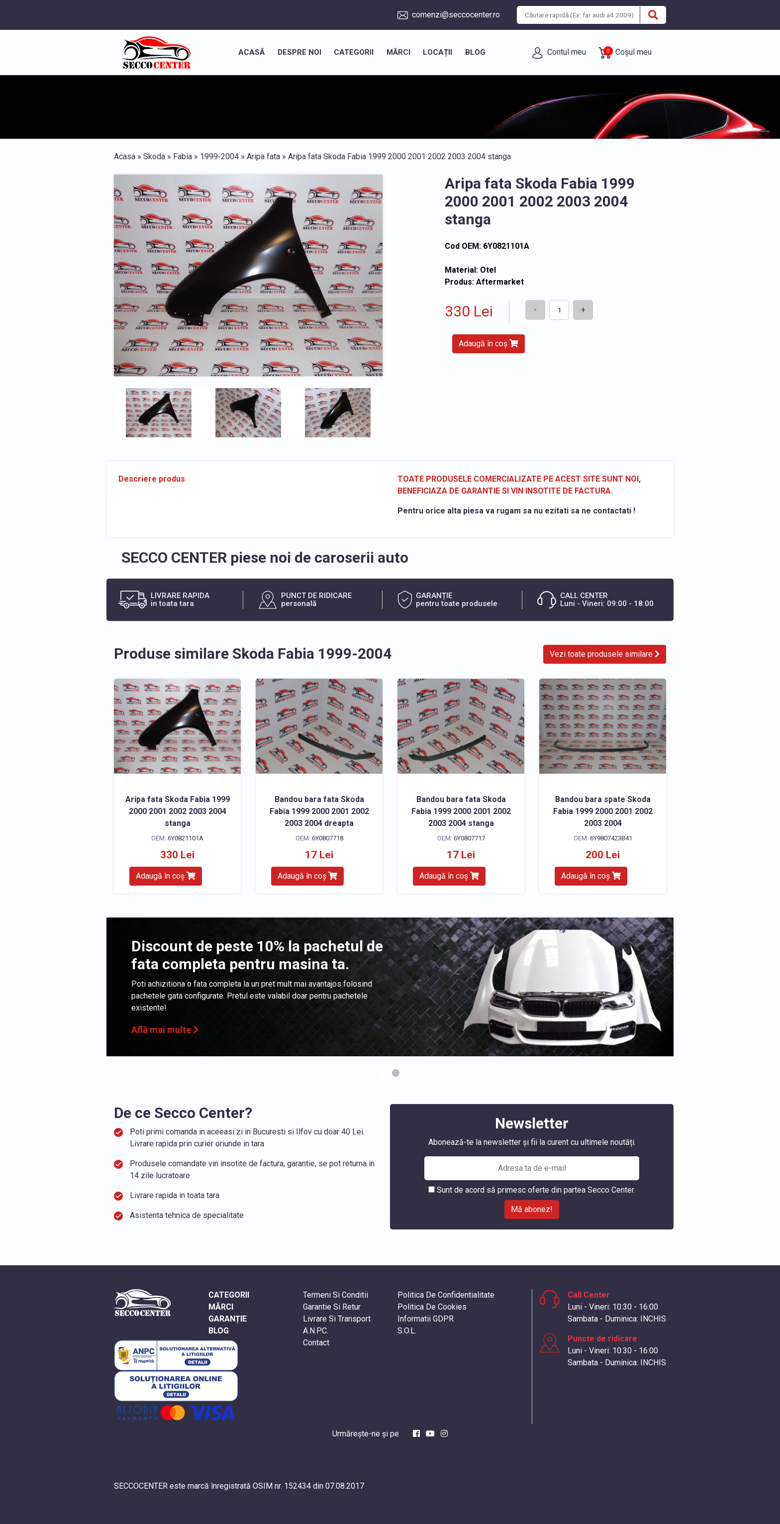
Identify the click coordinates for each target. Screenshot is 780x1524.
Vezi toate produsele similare (605, 654)
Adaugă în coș (488, 343)
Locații (437, 52)
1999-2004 (219, 156)
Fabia (182, 156)
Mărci (398, 52)
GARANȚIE (227, 1318)
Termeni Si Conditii (335, 1295)
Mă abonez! (532, 1209)
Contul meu (559, 53)
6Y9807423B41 (611, 838)
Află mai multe (164, 1029)
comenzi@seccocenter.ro (448, 14)
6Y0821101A (185, 838)
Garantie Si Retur (332, 1307)
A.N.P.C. (315, 1330)
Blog (475, 52)
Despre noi (299, 52)
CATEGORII (228, 1295)
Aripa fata (263, 156)
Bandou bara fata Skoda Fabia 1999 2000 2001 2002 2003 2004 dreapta (319, 811)
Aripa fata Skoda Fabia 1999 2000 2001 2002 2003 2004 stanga (177, 811)
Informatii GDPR (425, 1318)
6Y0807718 (327, 838)
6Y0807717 (469, 838)
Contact (316, 1342)
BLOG (218, 1330)
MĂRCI (220, 1307)
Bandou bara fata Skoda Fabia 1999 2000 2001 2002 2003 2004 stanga (461, 811)
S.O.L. (406, 1330)
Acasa (124, 156)
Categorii (354, 52)
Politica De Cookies (432, 1307)
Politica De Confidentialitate (445, 1295)
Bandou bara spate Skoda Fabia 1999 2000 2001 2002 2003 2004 (603, 811)
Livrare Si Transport (337, 1318)
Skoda (154, 156)
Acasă (251, 52)
